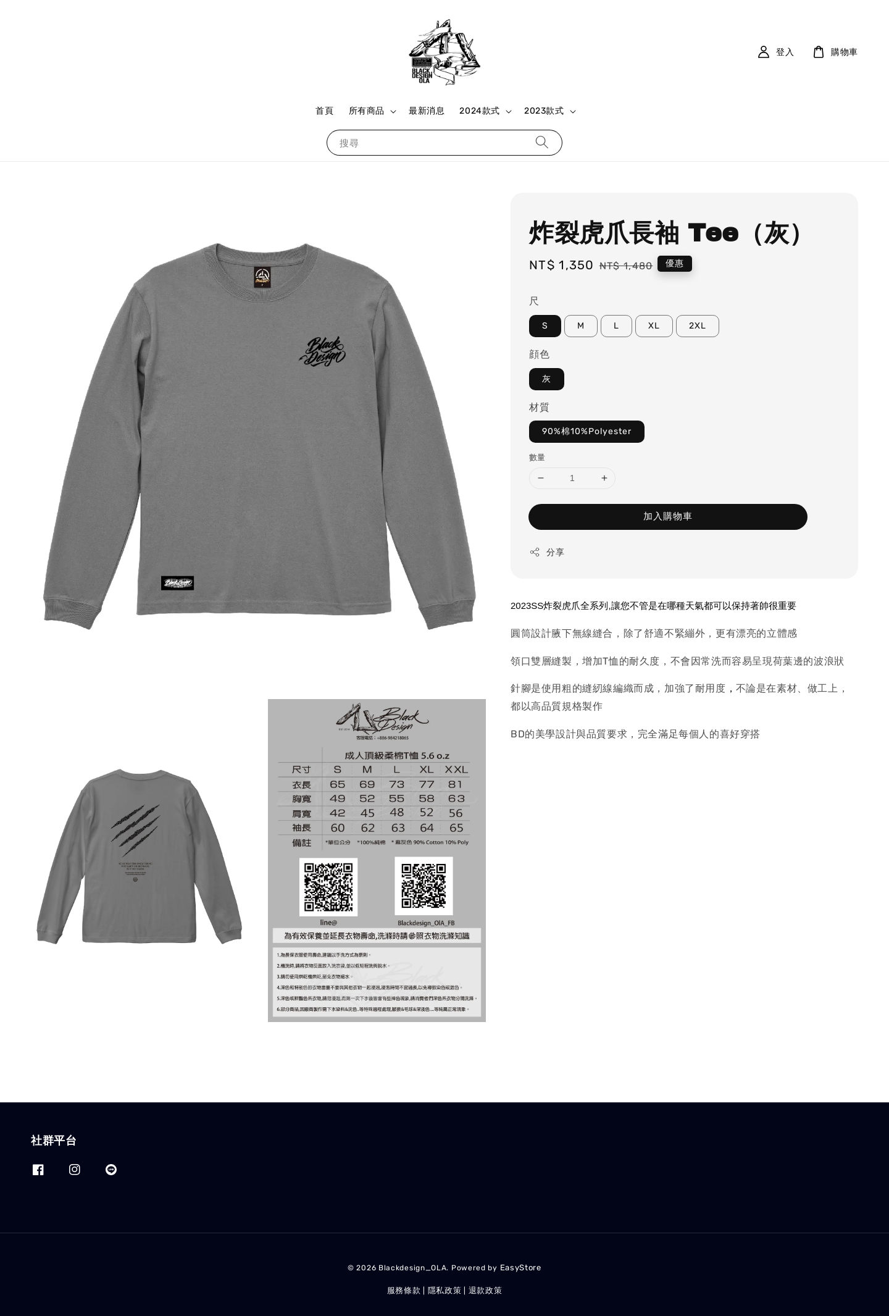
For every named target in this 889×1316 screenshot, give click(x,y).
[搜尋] (542, 142)
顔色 (539, 354)
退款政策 (486, 1290)
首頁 (324, 111)
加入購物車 (668, 516)
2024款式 (479, 111)
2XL (697, 326)
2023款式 (544, 111)
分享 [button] (546, 552)
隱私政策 (445, 1290)
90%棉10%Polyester (587, 431)
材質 (539, 407)
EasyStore (520, 1267)
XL (654, 326)
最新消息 (426, 111)
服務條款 (404, 1290)
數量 (537, 457)
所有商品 (367, 111)
